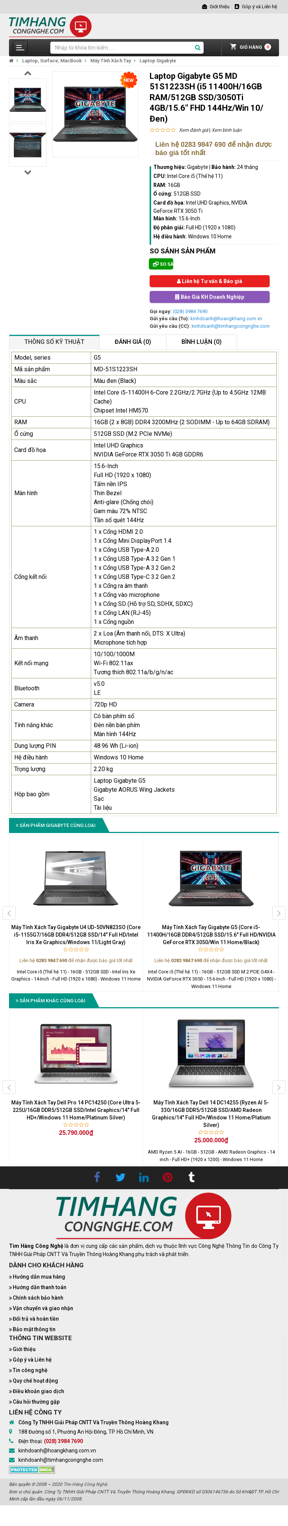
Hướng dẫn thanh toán (39, 1287)
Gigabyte (197, 167)
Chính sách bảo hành (38, 1298)
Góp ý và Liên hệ (32, 1360)
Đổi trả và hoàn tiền (36, 1319)
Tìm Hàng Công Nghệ (85, 1484)
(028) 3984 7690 (190, 311)
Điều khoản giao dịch (38, 1391)
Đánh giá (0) (133, 341)
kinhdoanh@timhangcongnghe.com (231, 326)
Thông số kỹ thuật (54, 341)
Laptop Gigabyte (158, 60)
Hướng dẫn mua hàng (39, 1277)
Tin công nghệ (30, 1370)
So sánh (163, 264)
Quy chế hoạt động (35, 1381)
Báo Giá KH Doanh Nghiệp (209, 297)
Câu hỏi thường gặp (36, 1402)
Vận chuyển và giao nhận (43, 1308)
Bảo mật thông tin (34, 1329)
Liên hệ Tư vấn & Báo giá (209, 281)
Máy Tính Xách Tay (110, 60)
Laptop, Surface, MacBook (52, 60)
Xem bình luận (227, 130)
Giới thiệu (24, 1349)
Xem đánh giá (193, 130)
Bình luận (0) (202, 341)
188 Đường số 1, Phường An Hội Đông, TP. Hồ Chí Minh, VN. (86, 1432)
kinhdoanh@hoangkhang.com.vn (226, 318)
